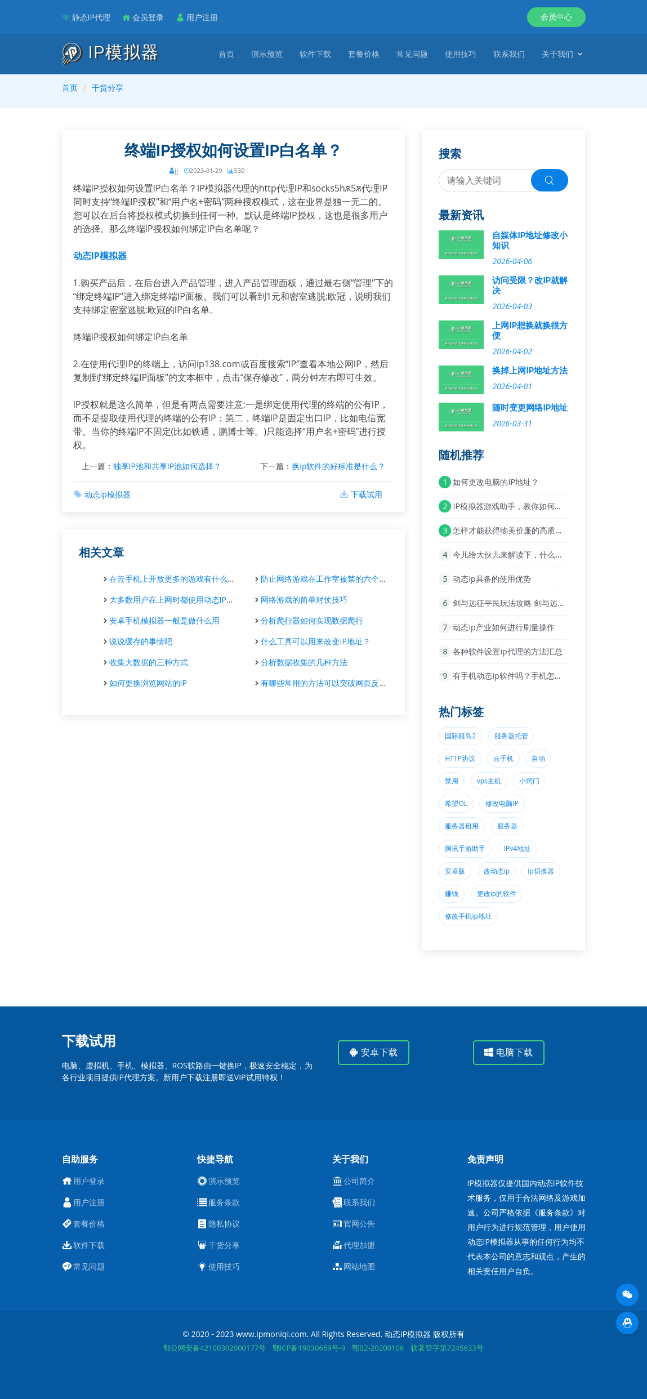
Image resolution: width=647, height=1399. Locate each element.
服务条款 (224, 1202)
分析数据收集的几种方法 (304, 662)
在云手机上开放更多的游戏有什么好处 (176, 578)
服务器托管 (511, 736)
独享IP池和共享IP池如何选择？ (167, 466)
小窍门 (529, 781)
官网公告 (359, 1224)
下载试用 (366, 494)
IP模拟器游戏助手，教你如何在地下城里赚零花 (535, 506)
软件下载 (315, 53)
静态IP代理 (91, 17)
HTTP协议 (460, 758)
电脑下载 (508, 1052)
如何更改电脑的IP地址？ (495, 481)
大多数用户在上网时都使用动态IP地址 (175, 599)
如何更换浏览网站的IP (148, 683)
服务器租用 (462, 826)
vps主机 (489, 781)
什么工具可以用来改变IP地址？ (315, 641)
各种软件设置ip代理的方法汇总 (507, 651)
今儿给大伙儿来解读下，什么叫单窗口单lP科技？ (539, 554)
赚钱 (451, 893)
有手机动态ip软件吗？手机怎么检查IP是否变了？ (538, 675)
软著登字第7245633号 (447, 1348)
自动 (538, 758)
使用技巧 (460, 53)
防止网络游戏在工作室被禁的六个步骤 (328, 578)
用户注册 (202, 17)
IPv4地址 (517, 848)
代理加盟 (359, 1245)
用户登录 (89, 1181)
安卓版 (455, 871)
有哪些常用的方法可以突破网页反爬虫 (328, 683)
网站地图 (359, 1267)
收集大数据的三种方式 (148, 662)
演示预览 (267, 53)
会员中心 (556, 16)
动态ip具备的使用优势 (491, 578)
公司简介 (359, 1181)
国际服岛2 (460, 736)
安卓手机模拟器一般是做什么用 (164, 620)
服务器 (507, 826)
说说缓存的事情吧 (140, 641)
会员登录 (148, 17)
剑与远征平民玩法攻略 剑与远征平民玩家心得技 (537, 603)
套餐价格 (364, 53)
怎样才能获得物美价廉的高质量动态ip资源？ (531, 530)
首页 (226, 53)
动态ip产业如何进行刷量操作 (503, 627)
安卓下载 (373, 1052)
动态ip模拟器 (107, 494)
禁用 (451, 781)
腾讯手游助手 (465, 848)
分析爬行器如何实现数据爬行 (312, 620)
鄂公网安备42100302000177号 (214, 1348)
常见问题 (412, 53)
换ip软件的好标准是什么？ (338, 466)
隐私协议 (224, 1224)
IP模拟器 (110, 53)
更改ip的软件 (496, 893)
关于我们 (557, 53)
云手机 (503, 758)
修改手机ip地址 (468, 916)
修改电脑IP (502, 803)
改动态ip (497, 871)
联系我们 (509, 53)
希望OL (456, 803)
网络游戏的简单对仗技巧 (304, 599)
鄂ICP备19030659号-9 (309, 1348)
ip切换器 (541, 871)
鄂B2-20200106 (378, 1348)
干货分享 (107, 87)
